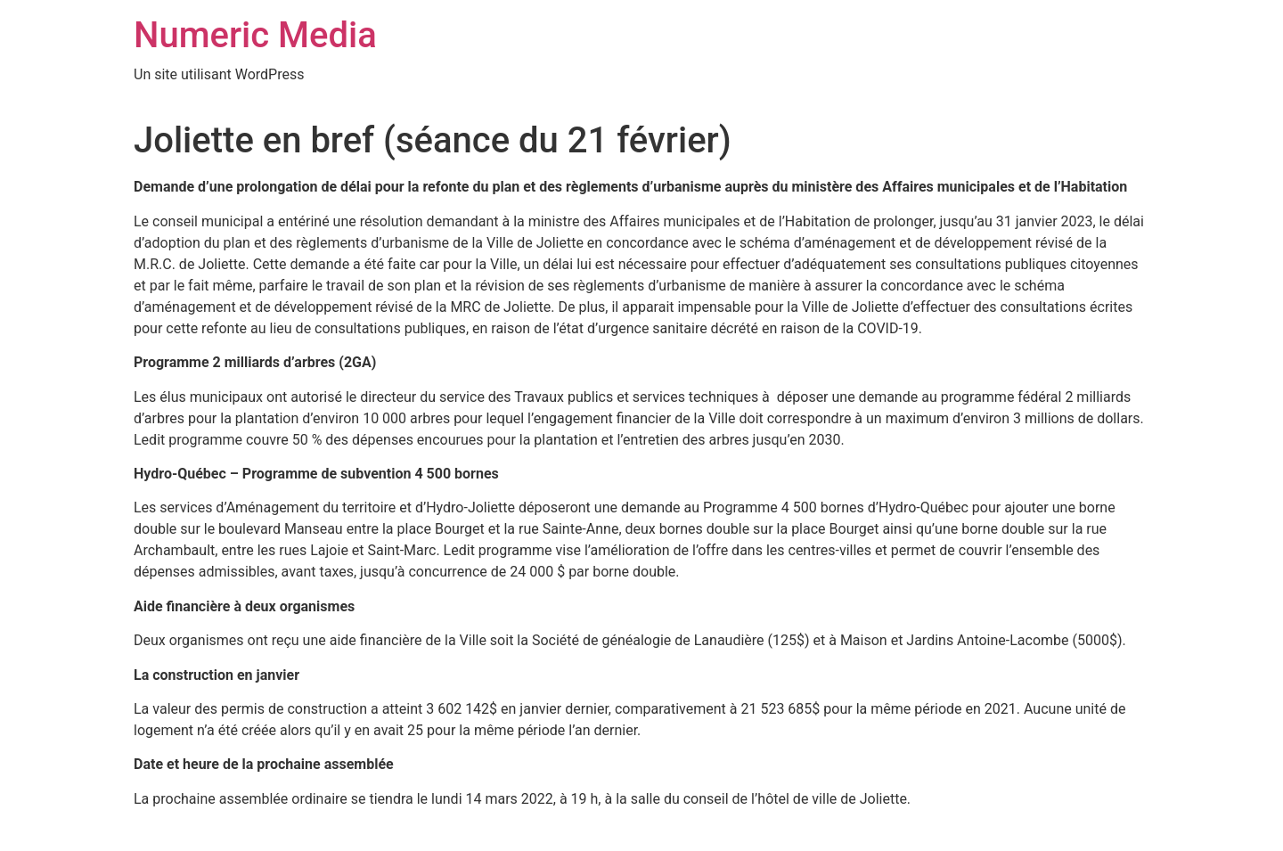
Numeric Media (255, 35)
